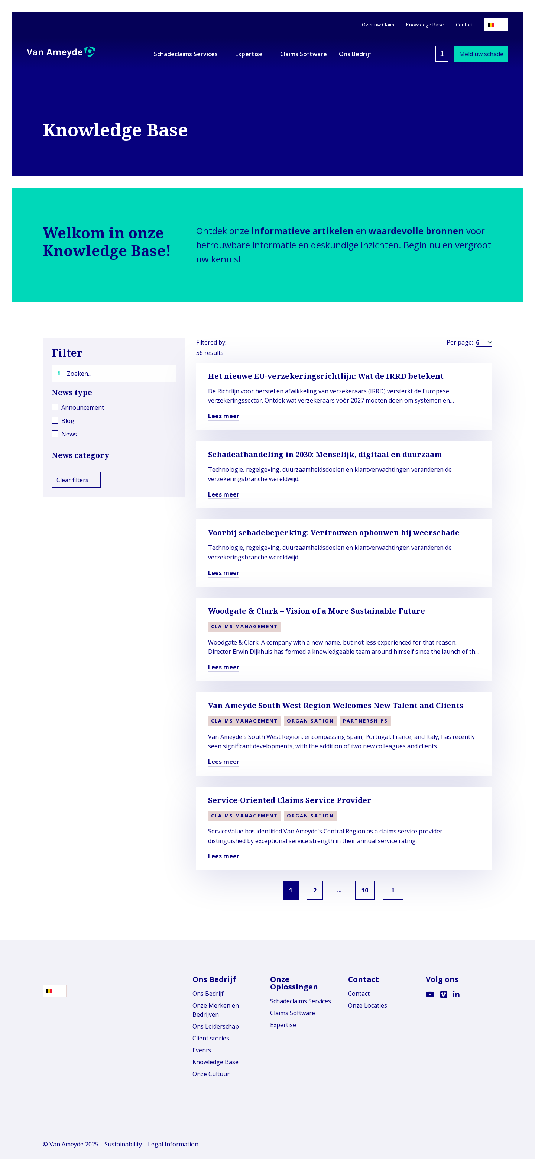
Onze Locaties (367, 1005)
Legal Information (173, 1144)
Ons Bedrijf (208, 993)
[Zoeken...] (114, 373)
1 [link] (286, 890)
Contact (359, 993)
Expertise (283, 1025)
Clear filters (76, 480)
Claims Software (292, 1013)
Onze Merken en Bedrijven (215, 1009)
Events (201, 1050)
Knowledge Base (215, 1062)
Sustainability (123, 1144)
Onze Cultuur (211, 1074)
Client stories (210, 1038)
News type (114, 392)
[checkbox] (114, 407)
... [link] (340, 890)
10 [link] (369, 890)
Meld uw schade (481, 54)
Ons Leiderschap (215, 1026)
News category (114, 455)
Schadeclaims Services (300, 1001)
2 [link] (313, 890)
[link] (399, 890)
